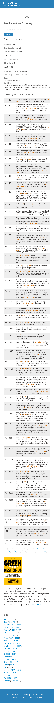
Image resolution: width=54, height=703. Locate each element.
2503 (16, 640)
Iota (5, 640)
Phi (5, 672)
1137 (19, 624)
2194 (10, 632)
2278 (15, 635)
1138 (11, 627)
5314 (9, 672)
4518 (12, 664)
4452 (14, 659)
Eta (5, 635)
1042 (13, 624)
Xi (4, 654)
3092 (9, 648)
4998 (17, 664)
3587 (14, 654)
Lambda (7, 646)
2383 (10, 640)
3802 (8, 659)
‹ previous (18, 549)
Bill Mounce (10, 2)
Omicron (7, 656)
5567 (9, 678)
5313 (19, 670)
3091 (19, 646)
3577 (15, 651)
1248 (17, 627)
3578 (8, 654)
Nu (5, 651)
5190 (16, 667)
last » (45, 551)
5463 (9, 675)
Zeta (5, 632)
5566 (15, 675)
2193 (18, 630)
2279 (12, 638)
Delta (6, 627)
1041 (15, 622)
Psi (5, 678)
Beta (6, 622)
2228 (9, 635)
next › (37, 551)
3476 (9, 651)
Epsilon (7, 630)
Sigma (6, 664)
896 (10, 622)
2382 (17, 638)
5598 (13, 680)
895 (13, 619)
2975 (13, 646)
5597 (15, 678)
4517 (16, 662)
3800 (20, 656)
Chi (5, 675)
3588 (14, 656)
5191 (13, 670)
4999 (10, 667)
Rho (5, 662)
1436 (13, 630)
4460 (10, 662)
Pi (4, 659)
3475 (15, 648)
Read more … (37, 604)
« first (10, 549)
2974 (18, 643)
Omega (7, 680)
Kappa (6, 643)
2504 (12, 643)
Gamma (7, 624)
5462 (15, 672)
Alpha (6, 619)
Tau (5, 667)
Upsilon (7, 670)
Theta (6, 638)
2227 (16, 632)
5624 (18, 680)
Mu (5, 648)
